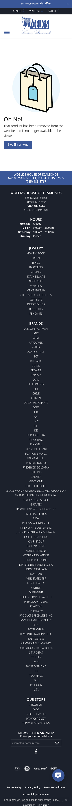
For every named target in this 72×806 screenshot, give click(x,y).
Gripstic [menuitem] (36, 504)
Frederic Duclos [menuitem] (36, 463)
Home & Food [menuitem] (36, 253)
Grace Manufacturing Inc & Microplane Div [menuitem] (36, 490)
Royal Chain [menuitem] (36, 629)
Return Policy (14, 787)
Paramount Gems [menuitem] (36, 601)
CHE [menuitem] (36, 389)
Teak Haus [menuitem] (36, 675)
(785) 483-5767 (36, 181)
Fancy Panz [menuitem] (36, 439)
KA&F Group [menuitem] (36, 541)
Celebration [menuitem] (36, 384)
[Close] (67, 4)
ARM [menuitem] (36, 338)
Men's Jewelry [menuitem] (36, 290)
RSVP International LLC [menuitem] (36, 634)
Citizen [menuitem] (36, 398)
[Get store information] (36, 209)
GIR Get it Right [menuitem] (35, 486)
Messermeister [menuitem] (36, 578)
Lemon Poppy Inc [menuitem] (36, 560)
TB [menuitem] (36, 671)
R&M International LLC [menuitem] (36, 620)
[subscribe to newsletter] (57, 743)
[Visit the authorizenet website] (27, 768)
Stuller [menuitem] (36, 657)
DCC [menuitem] (36, 421)
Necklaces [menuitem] (36, 281)
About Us (36, 704)
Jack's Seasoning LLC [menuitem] (36, 523)
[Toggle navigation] (6, 34)
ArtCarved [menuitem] (36, 342)
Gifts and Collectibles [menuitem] (35, 295)
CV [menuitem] (36, 416)
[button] (19, 11)
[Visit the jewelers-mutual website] (40, 768)
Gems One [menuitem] (36, 481)
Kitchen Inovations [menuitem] (36, 555)
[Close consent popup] (66, 800)
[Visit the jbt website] (53, 768)
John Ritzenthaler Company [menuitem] (36, 532)
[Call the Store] (36, 206)
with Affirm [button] (45, 3)
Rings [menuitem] (36, 262)
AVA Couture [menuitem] (36, 352)
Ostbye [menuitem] (36, 588)
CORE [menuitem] (36, 407)
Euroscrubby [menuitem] (36, 435)
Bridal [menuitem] (36, 258)
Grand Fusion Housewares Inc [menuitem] (36, 495)
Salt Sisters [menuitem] (36, 638)
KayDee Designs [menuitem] (36, 551)
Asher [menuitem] (36, 347)
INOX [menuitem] (36, 518)
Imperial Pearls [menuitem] (36, 513)
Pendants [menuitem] (36, 313)
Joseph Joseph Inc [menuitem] (36, 537)
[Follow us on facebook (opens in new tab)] (36, 751)
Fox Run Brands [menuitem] (36, 453)
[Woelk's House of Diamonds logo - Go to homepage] (36, 25)
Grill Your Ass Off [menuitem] (36, 500)
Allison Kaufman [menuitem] (36, 328)
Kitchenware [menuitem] (36, 276)
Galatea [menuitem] (36, 476)
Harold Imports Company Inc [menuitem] (36, 509)
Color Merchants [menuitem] (36, 402)
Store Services (36, 714)
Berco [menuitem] (36, 365)
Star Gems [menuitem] (36, 652)
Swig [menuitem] (36, 662)
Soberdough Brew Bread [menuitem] (36, 648)
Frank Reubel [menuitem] (36, 458)
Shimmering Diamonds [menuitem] (36, 643)
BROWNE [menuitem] (36, 370)
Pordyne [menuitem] (36, 606)
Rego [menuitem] (35, 625)
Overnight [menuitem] (36, 592)
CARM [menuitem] (36, 379)
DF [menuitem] (36, 426)
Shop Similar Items (18, 144)
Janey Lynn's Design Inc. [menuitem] (36, 527)
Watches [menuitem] (36, 286)
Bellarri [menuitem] (36, 361)
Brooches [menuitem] (36, 309)
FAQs (36, 709)
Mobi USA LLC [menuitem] (36, 583)
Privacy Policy (36, 718)
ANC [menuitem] (35, 333)
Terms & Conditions (36, 723)
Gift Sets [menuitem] (36, 299)
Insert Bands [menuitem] (36, 304)
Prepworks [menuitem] (35, 611)
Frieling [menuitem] (36, 472)
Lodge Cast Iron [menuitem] (36, 569)
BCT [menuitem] (36, 356)
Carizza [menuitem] (36, 375)
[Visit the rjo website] (17, 768)
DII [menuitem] (36, 430)
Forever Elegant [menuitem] (36, 449)
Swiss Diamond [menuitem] (36, 666)
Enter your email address (36, 736)
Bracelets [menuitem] (36, 267)
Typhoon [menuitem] (36, 685)
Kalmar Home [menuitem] (36, 546)
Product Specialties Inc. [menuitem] (36, 615)
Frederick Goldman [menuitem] (36, 467)
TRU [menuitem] (36, 680)
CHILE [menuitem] (36, 393)
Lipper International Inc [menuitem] (36, 564)
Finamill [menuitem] (36, 444)
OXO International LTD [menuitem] (36, 597)
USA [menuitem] (36, 689)
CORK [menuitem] (36, 412)
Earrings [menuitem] (36, 272)
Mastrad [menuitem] (36, 574)
